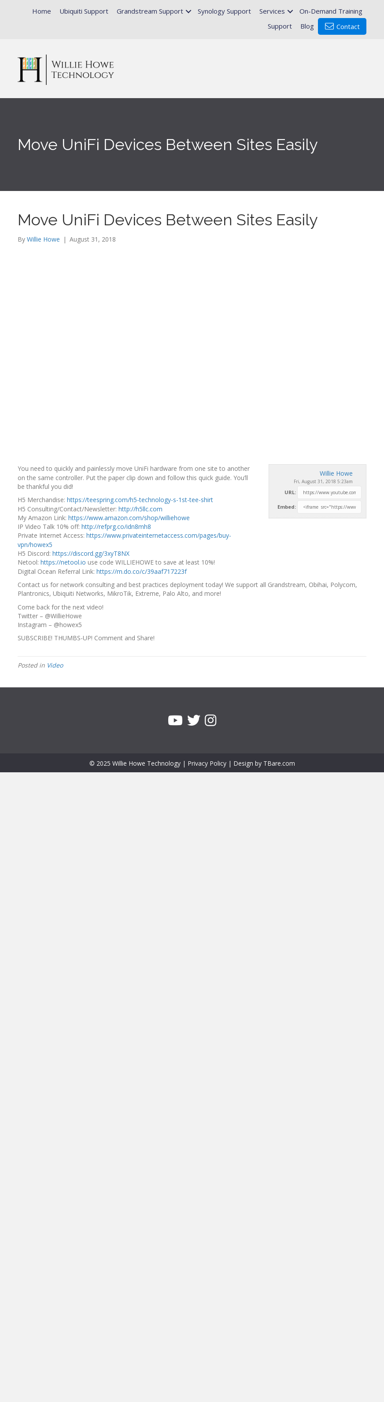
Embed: (286, 506)
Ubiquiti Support (83, 11)
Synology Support (224, 11)
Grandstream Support (150, 11)
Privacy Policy (207, 763)
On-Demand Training (330, 11)
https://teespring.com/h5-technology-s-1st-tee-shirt (140, 499)
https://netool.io (63, 562)
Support (280, 26)
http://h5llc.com (140, 509)
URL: (290, 492)
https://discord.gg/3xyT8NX (90, 553)
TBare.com (279, 763)
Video (55, 665)
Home (41, 11)
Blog (307, 26)
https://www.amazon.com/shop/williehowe (129, 518)
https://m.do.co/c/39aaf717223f (141, 571)
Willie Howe (336, 473)
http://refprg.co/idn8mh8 (116, 526)
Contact (342, 26)
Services (272, 11)
